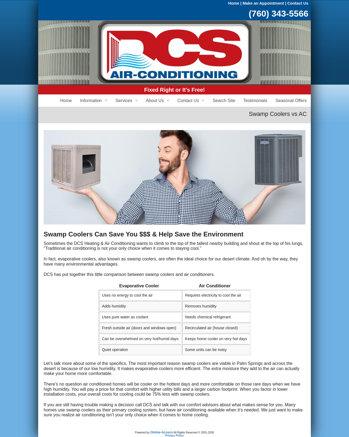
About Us (155, 100)
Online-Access (161, 432)
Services (124, 100)
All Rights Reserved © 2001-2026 (193, 432)
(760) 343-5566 (278, 14)
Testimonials (255, 100)
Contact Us (297, 3)
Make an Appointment (263, 3)
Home (233, 3)
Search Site (224, 100)
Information (91, 100)
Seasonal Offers (291, 100)
